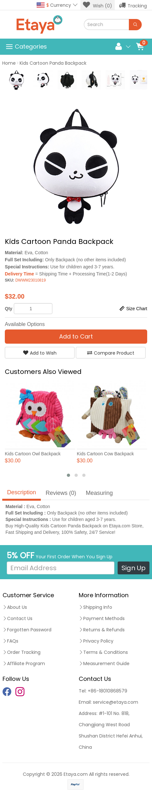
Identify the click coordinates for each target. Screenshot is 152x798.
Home (9, 63)
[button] (68, 475)
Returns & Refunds (102, 629)
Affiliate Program (24, 663)
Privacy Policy (96, 641)
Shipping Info (95, 607)
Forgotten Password (27, 629)
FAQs (10, 641)
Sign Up (133, 567)
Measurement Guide (104, 663)
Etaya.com (76, 774)
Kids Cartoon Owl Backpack (33, 453)
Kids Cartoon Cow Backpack (105, 453)
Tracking (133, 5)
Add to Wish (40, 353)
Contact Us (17, 618)
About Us (15, 607)
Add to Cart (76, 336)
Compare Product (110, 353)
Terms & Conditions (103, 652)
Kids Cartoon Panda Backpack (53, 63)
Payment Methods (102, 618)
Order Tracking (21, 652)
